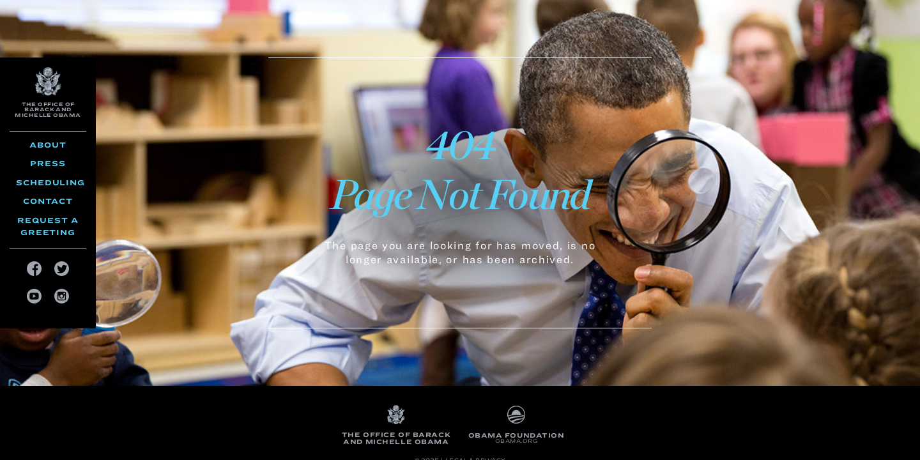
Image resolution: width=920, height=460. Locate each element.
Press (48, 163)
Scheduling (50, 182)
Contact (48, 201)
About (47, 145)
